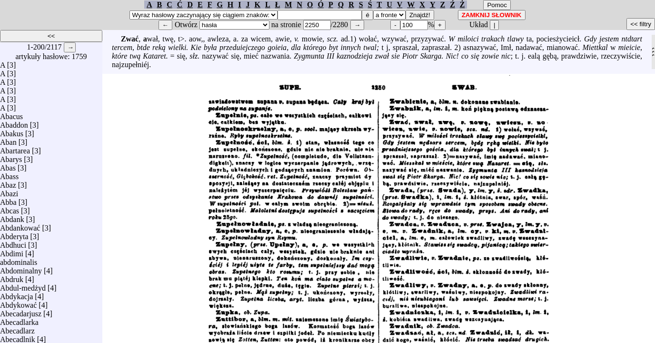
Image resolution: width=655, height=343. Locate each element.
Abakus (11, 131)
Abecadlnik (17, 337)
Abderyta (14, 234)
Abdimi (11, 251)
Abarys (11, 157)
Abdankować (20, 226)
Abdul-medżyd (23, 286)
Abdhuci (13, 243)
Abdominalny (21, 268)
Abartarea (15, 148)
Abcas (9, 208)
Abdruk (11, 277)
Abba (8, 200)
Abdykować (18, 303)
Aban (8, 140)
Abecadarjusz (20, 311)
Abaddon (14, 123)
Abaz (8, 183)
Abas (8, 165)
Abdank (12, 217)
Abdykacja (16, 294)
